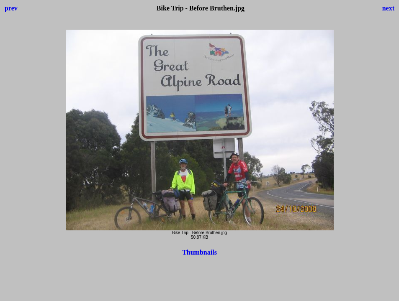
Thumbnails (199, 252)
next (388, 8)
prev (11, 8)
